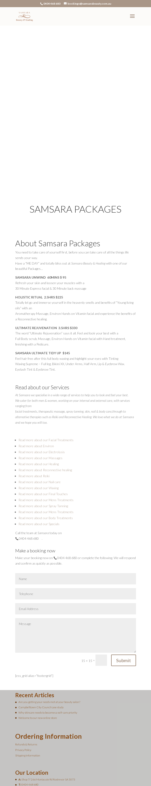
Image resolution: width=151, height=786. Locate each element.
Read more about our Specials (38, 474)
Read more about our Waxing (38, 438)
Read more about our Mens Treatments (46, 450)
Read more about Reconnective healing (45, 420)
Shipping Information (27, 705)
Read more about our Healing (38, 414)
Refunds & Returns (26, 694)
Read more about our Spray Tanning (43, 456)
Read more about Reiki (34, 426)
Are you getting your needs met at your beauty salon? (49, 651)
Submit (123, 610)
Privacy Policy (23, 699)
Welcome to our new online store (37, 667)
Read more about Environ (36, 396)
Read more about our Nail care (39, 432)
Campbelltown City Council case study (41, 657)
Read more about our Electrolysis (41, 402)
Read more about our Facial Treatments (46, 390)
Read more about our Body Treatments (45, 468)
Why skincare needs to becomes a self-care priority (47, 662)
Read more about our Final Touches (43, 444)
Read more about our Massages (40, 408)
